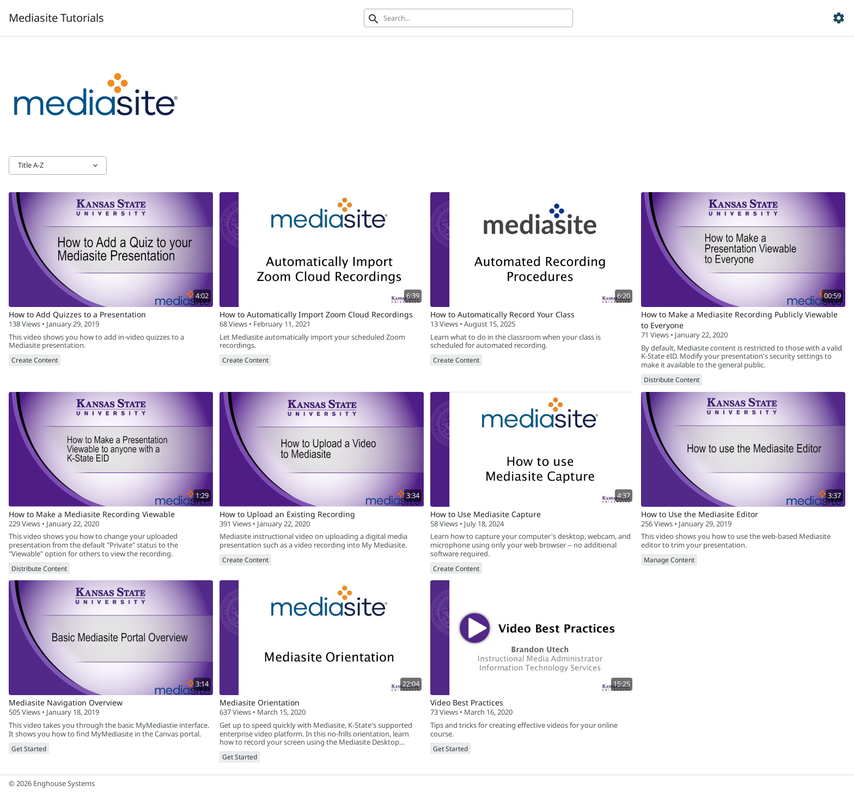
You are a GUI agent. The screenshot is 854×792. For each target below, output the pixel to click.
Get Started (28, 748)
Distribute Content (671, 379)
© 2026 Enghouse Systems (52, 783)
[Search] (468, 18)
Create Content (34, 360)
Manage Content (669, 559)
